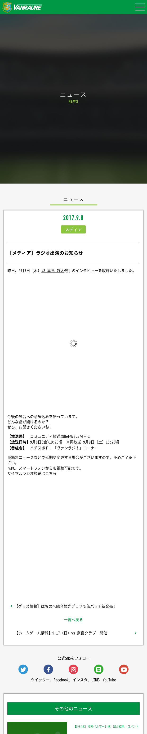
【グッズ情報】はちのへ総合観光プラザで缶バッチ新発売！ (65, 606)
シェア (73, 519)
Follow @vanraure (73, 557)
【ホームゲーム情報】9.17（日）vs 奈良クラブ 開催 (60, 633)
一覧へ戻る (73, 619)
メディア (73, 229)
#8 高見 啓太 (52, 270)
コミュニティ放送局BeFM (51, 436)
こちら (51, 473)
